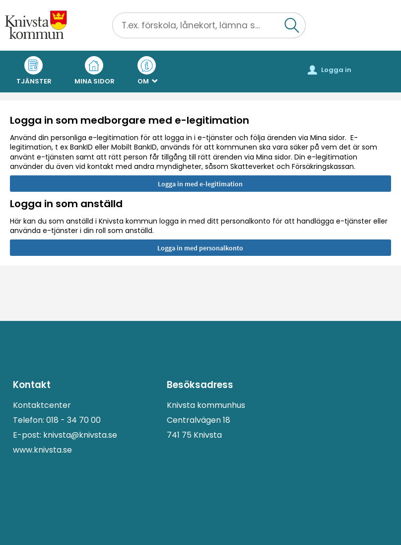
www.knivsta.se (42, 450)
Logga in (329, 70)
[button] (292, 25)
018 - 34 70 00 (73, 420)
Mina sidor (94, 71)
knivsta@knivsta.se (80, 435)
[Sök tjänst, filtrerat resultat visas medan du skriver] (208, 25)
